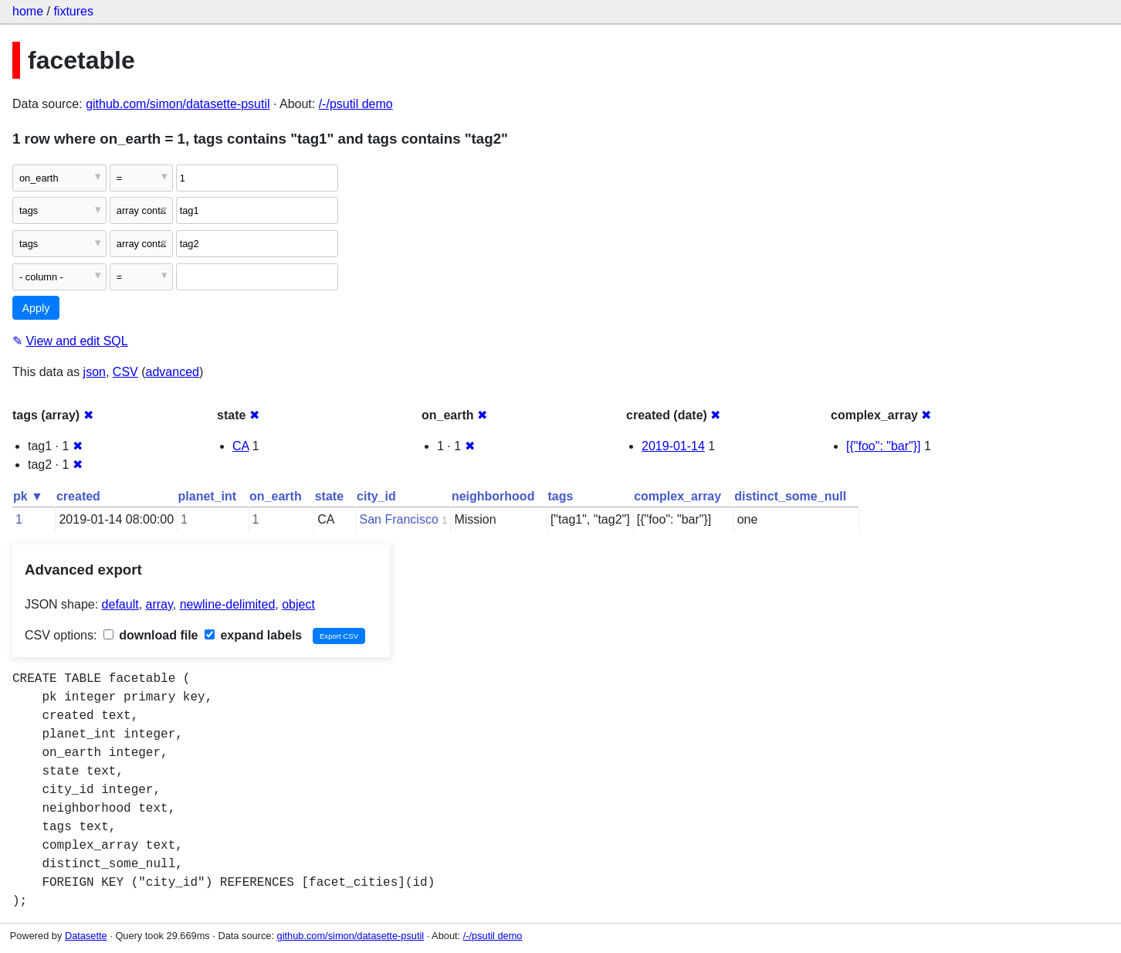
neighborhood (493, 496)
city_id (376, 496)
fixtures (73, 11)
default (120, 604)
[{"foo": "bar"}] (883, 446)
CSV (125, 371)
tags (560, 496)
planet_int (207, 496)
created (78, 496)
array (159, 604)
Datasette (86, 935)
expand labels (253, 635)
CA (240, 446)
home (27, 11)
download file (150, 635)
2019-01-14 (673, 446)
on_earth (275, 496)
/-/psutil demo (356, 103)
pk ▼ (28, 496)
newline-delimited (228, 604)
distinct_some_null (790, 496)
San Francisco (399, 519)
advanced (172, 371)
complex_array (677, 496)
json (94, 371)
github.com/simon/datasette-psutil (177, 103)
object (298, 604)
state (329, 496)
